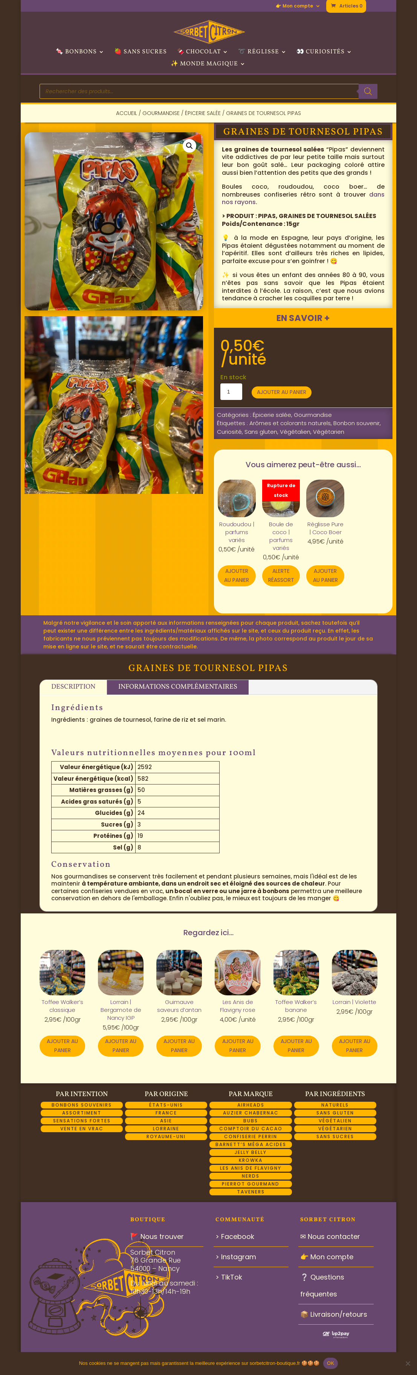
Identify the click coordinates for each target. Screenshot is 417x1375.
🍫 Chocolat (199, 52)
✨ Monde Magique (204, 64)
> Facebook (234, 1236)
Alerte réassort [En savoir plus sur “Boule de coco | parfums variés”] (281, 575)
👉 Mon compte (294, 6)
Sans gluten (260, 432)
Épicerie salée (203, 113)
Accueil (126, 113)
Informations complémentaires (177, 687)
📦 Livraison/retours (333, 1314)
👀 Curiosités (320, 52)
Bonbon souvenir (356, 423)
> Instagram (235, 1256)
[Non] (407, 1363)
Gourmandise (161, 113)
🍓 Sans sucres (140, 52)
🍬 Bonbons (76, 52)
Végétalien (295, 432)
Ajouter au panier (281, 392)
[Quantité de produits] (231, 391)
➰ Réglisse (258, 52)
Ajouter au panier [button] (236, 575)
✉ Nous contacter (330, 1236)
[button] (189, 146)
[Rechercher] (368, 91)
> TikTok (228, 1277)
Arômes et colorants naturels (290, 423)
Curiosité (229, 432)
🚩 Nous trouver (157, 1236)
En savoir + (303, 318)
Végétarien (328, 432)
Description (73, 687)
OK (330, 1363)
